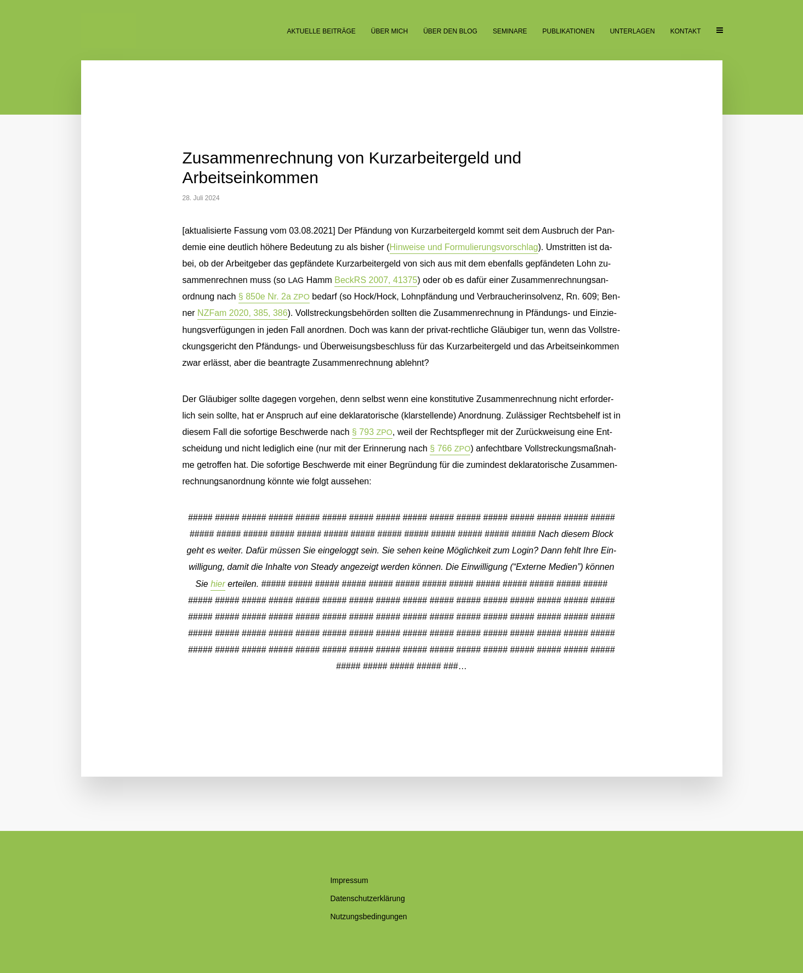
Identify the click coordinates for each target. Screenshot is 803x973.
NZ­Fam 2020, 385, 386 (242, 313)
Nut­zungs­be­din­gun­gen (368, 916)
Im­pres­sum (349, 880)
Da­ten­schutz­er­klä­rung (367, 898)
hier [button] (217, 584)
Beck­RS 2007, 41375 (375, 280)
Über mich (389, 31)
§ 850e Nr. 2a (274, 296)
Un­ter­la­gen (632, 31)
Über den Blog (450, 31)
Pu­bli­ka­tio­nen (569, 31)
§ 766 (450, 448)
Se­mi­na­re (510, 31)
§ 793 (372, 432)
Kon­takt (685, 31)
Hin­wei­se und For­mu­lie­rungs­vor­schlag (464, 247)
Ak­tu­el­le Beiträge (321, 31)
